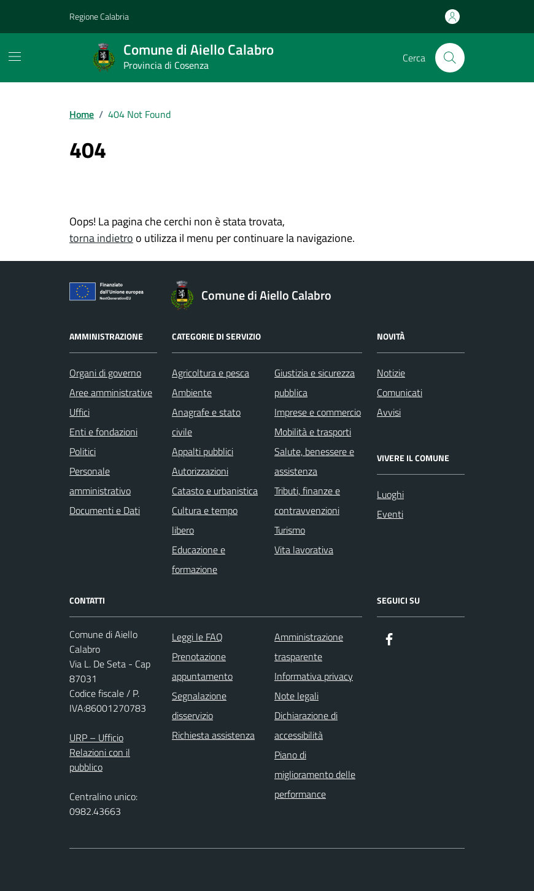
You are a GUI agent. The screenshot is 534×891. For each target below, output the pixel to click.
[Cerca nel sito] (450, 57)
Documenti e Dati (104, 510)
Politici (82, 451)
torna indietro (101, 238)
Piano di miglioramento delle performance (314, 774)
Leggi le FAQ (197, 636)
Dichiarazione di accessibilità (306, 725)
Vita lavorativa (303, 549)
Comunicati (399, 392)
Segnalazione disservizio (199, 705)
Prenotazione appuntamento (202, 666)
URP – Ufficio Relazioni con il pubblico (99, 752)
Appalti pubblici (202, 451)
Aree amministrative (110, 392)
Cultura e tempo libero (205, 520)
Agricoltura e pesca (210, 372)
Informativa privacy (313, 676)
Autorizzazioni (200, 471)
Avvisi (389, 412)
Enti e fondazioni (103, 431)
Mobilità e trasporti (312, 431)
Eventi (390, 514)
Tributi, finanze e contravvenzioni (307, 500)
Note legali (296, 695)
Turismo (289, 530)
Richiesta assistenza (213, 735)
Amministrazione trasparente (308, 646)
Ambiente (192, 392)
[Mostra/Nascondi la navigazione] (14, 56)
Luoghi (390, 494)
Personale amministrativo (100, 481)
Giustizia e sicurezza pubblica (314, 382)
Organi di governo (105, 372)
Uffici (79, 412)
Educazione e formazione (198, 559)
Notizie (391, 372)
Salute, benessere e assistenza (314, 461)
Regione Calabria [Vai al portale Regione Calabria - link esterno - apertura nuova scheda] (99, 16)
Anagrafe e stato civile (206, 422)
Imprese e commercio (317, 412)
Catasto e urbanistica (215, 490)
